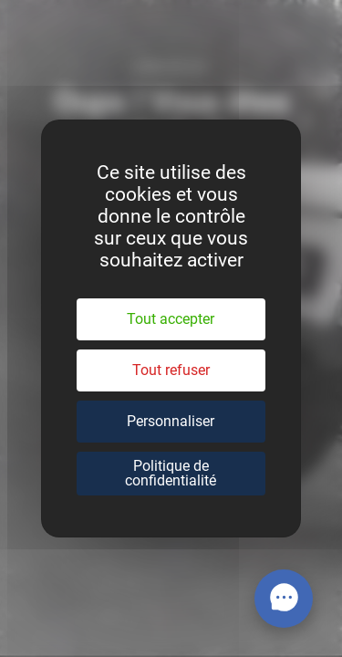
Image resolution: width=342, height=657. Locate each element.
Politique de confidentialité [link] (170, 473)
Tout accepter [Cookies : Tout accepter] (170, 319)
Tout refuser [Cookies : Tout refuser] (171, 370)
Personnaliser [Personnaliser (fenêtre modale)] (170, 421)
